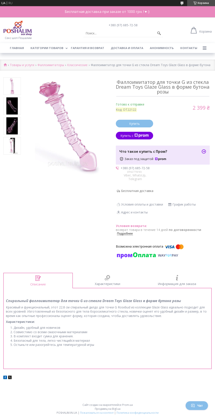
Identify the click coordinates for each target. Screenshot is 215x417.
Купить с (134, 136)
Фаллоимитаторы (51, 65)
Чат (197, 406)
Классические (77, 65)
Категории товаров (46, 48)
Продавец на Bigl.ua (107, 409)
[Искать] (159, 33)
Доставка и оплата (127, 48)
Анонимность (162, 48)
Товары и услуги (22, 65)
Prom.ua (127, 405)
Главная (17, 48)
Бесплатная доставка (137, 191)
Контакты (188, 48)
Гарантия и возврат (87, 48)
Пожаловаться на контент (97, 413)
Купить (134, 123)
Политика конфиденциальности (137, 413)
